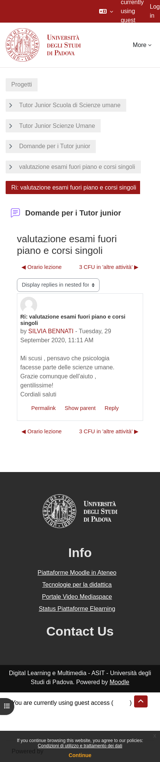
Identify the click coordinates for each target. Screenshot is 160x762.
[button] (106, 11)
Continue (80, 755)
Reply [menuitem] (112, 408)
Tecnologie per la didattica (77, 584)
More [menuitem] (139, 45)
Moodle (119, 682)
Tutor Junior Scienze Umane (57, 126)
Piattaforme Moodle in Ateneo (77, 572)
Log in (155, 11)
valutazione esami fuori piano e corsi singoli (77, 167)
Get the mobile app (37, 730)
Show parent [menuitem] (80, 408)
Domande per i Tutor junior (54, 146)
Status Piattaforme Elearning (77, 609)
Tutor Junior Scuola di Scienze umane (70, 105)
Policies (22, 721)
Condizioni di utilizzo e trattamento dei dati (80, 745)
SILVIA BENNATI (50, 331)
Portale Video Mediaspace (77, 597)
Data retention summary (44, 712)
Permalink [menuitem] (43, 408)
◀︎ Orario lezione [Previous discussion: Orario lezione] (41, 267)
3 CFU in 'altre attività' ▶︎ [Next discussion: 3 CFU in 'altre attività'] (109, 267)
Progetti (21, 84)
